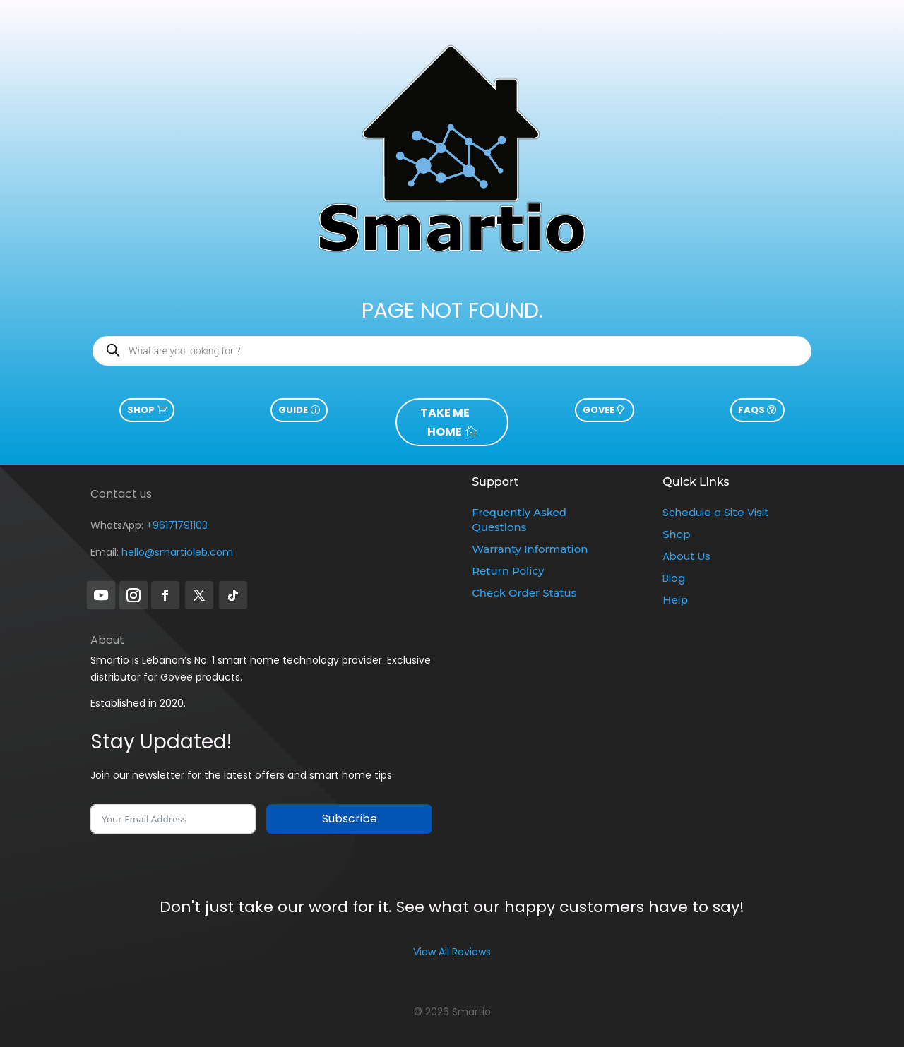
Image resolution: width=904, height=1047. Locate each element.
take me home (445, 422)
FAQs (751, 410)
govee (598, 410)
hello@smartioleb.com (177, 552)
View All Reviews (452, 952)
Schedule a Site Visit (715, 512)
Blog (673, 577)
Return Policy (508, 571)
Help (675, 599)
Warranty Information (530, 549)
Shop (141, 410)
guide (293, 410)
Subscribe (349, 818)
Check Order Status (524, 592)
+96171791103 (177, 525)
